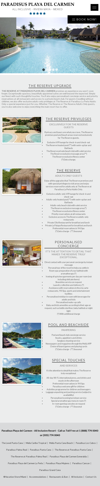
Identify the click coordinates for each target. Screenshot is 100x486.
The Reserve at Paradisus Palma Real (29, 456)
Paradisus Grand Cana (50, 470)
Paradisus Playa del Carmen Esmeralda (68, 456)
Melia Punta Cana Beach (61, 443)
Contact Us (90, 477)
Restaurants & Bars (58, 477)
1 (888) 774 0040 (88, 430)
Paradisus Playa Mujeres (57, 463)
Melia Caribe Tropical (36, 443)
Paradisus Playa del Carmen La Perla (25, 463)
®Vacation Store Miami (14, 477)
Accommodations (37, 477)
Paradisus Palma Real (16, 449)
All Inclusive (76, 477)
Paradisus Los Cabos (86, 443)
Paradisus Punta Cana (41, 449)
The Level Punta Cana (12, 443)
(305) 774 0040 (51, 435)
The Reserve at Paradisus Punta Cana (73, 449)
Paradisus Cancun (81, 463)
